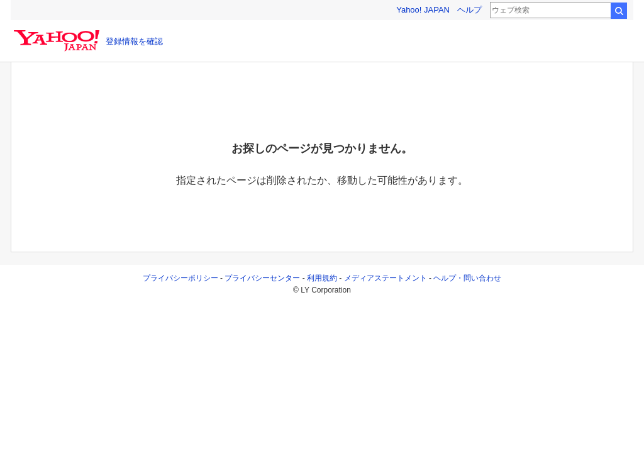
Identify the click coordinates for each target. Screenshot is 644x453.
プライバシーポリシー (180, 278)
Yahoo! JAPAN (423, 9)
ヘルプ (469, 9)
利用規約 (322, 278)
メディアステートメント (385, 278)
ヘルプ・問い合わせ (467, 278)
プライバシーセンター (262, 278)
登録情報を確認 (134, 41)
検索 (619, 11)
